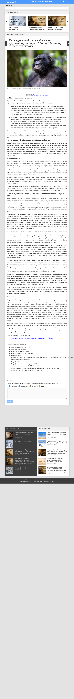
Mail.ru (42, 386)
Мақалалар (9, 34)
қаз (16, 1)
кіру (40, 383)
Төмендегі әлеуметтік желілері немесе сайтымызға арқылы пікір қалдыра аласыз (33, 383)
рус (16, 2)
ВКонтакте (24, 386)
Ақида (16, 34)
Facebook (14, 386)
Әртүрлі (22, 34)
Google (34, 386)
